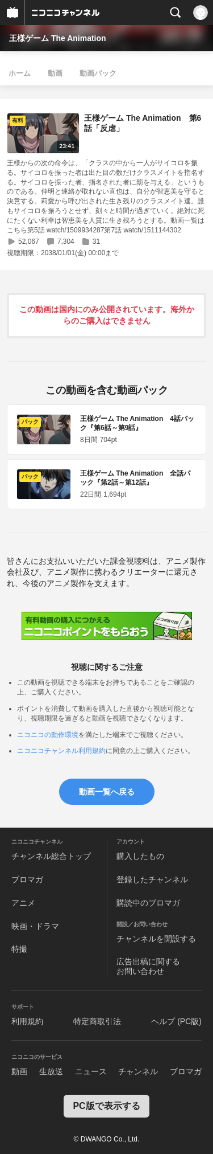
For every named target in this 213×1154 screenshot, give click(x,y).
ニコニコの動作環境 (47, 735)
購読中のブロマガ (148, 902)
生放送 (51, 1071)
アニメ (23, 902)
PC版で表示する (106, 1106)
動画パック (98, 73)
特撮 (19, 949)
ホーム (20, 73)
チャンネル (138, 1071)
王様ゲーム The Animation (57, 38)
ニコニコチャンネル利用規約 (61, 751)
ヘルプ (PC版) (176, 1021)
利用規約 (27, 1021)
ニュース (91, 1071)
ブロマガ (27, 879)
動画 (55, 73)
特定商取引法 (97, 1021)
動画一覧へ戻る (107, 791)
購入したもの (140, 856)
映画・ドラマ (35, 926)
